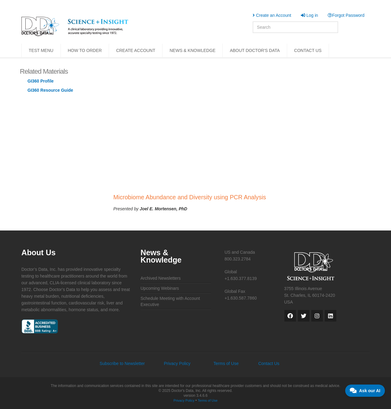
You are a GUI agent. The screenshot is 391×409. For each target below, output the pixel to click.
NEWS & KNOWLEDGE (192, 50)
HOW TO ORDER (85, 50)
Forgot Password (346, 15)
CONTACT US (308, 50)
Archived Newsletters (161, 278)
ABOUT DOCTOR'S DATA (255, 50)
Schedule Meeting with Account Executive (170, 301)
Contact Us (268, 363)
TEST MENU (41, 50)
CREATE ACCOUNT (135, 50)
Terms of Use (226, 363)
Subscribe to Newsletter (122, 363)
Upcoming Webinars (160, 288)
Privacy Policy (177, 363)
